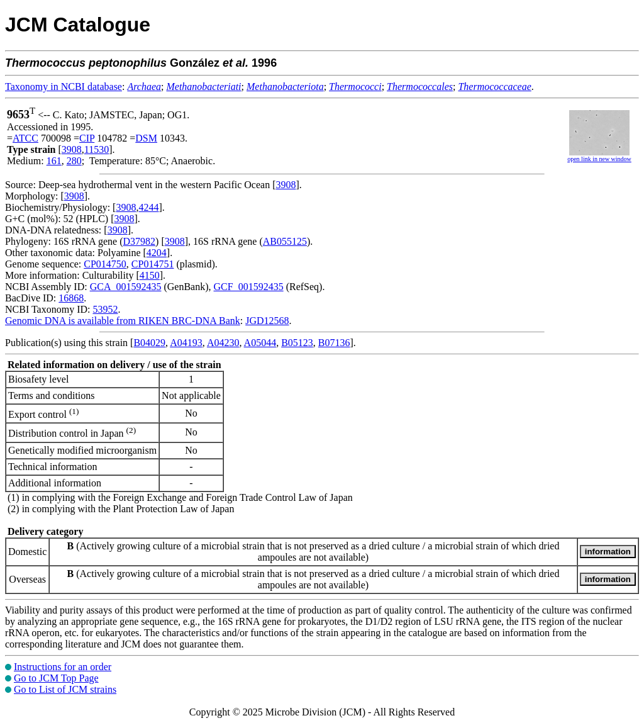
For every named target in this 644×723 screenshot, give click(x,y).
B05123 (297, 342)
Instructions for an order (62, 666)
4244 (148, 207)
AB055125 (285, 241)
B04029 (149, 342)
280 (74, 160)
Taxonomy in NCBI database (63, 86)
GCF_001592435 (249, 286)
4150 (150, 275)
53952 (105, 309)
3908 (72, 149)
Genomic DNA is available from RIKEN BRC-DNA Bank (122, 320)
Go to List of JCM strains (65, 689)
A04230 (223, 342)
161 (54, 160)
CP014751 (152, 264)
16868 (71, 298)
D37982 (139, 241)
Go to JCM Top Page (56, 678)
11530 (96, 149)
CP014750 (105, 264)
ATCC (25, 138)
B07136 (334, 342)
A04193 (186, 342)
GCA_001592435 (126, 286)
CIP (86, 138)
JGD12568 (267, 320)
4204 (157, 252)
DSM (146, 138)
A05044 (260, 342)
